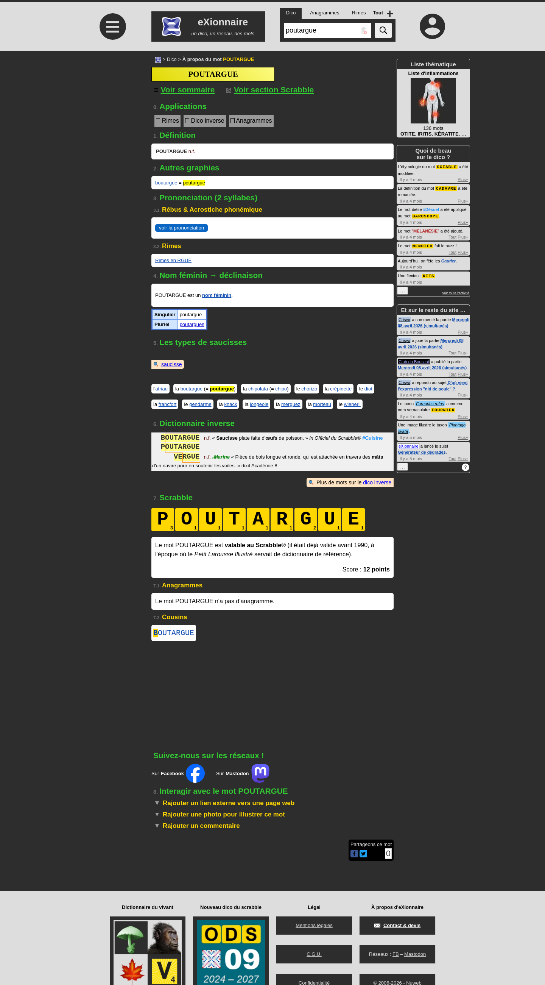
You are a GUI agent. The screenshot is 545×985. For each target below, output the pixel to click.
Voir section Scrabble (270, 89)
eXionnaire (409, 444)
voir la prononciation (181, 228)
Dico (172, 59)
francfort (168, 404)
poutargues (192, 324)
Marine (221, 457)
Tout (452, 236)
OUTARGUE (173, 634)
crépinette (341, 389)
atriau (161, 389)
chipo (281, 389)
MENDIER (423, 244)
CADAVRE (446, 187)
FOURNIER (443, 408)
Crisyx (404, 317)
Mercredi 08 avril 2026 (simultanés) (432, 366)
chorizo (309, 389)
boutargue (166, 183)
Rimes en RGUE (173, 260)
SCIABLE (447, 166)
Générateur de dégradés (422, 450)
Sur (178, 774)
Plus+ (463, 179)
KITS (428, 274)
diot (368, 389)
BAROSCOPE (425, 215)
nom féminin (216, 295)
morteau (322, 404)
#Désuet (431, 208)
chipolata (258, 389)
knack (230, 404)
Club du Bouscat (414, 359)
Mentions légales (314, 925)
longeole (259, 404)
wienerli (352, 404)
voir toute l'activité (455, 291)
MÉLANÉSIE (425, 230)
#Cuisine (372, 439)
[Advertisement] (111, 114)
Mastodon (415, 954)
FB (395, 954)
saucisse (171, 364)
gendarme (200, 404)
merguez (291, 404)
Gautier (448, 259)
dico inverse (377, 482)
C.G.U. (314, 954)
